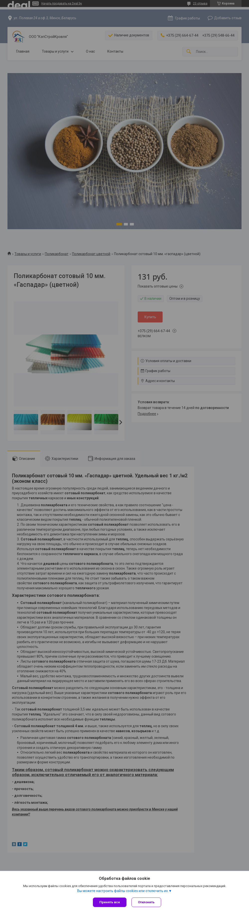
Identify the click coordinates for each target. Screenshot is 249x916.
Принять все (109, 902)
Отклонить (146, 902)
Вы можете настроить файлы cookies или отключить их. (123, 891)
